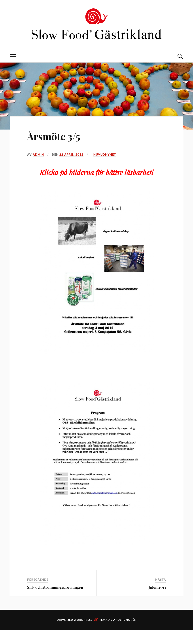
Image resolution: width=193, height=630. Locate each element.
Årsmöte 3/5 (53, 136)
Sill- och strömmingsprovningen (55, 587)
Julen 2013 (157, 587)
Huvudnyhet (104, 154)
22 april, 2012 (71, 154)
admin (38, 154)
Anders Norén (124, 619)
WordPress (83, 619)
